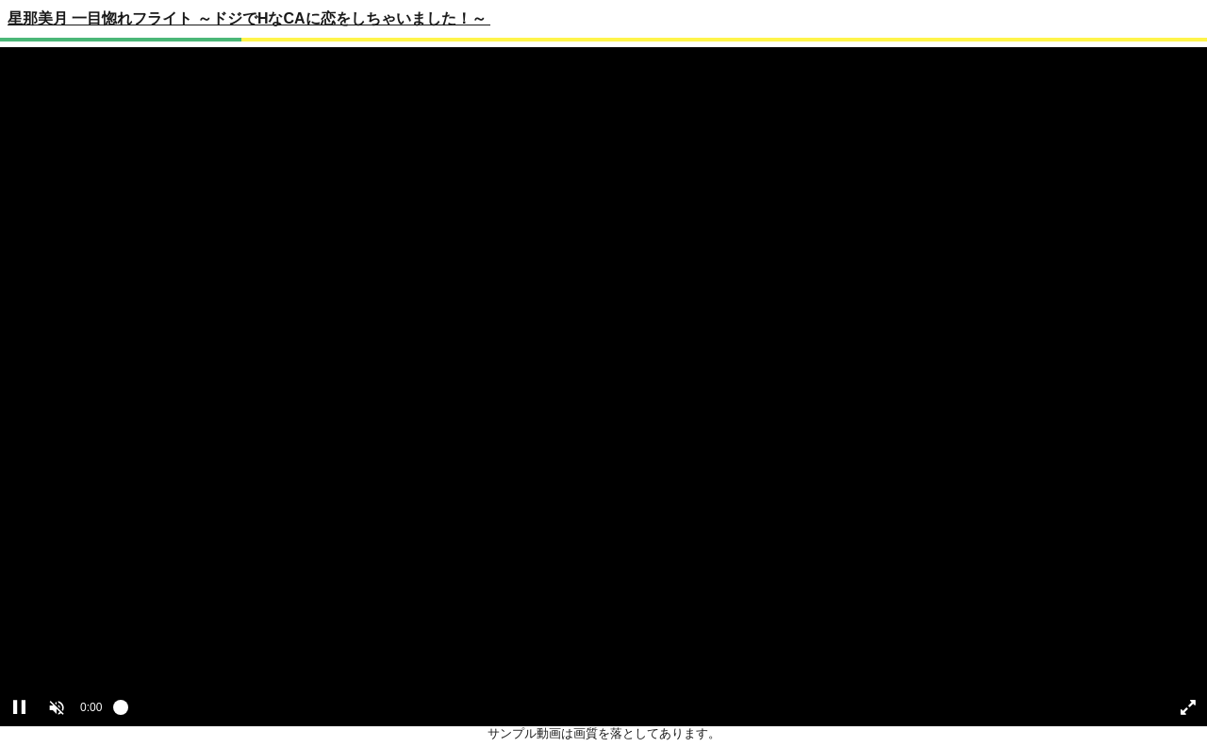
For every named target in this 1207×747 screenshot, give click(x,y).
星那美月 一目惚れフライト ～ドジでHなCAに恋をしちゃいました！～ (249, 18)
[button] (56, 707)
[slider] (634, 712)
